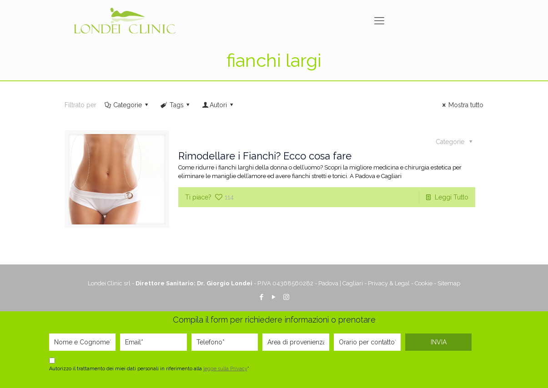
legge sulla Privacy (225, 369)
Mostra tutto (461, 105)
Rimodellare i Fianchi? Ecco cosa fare (265, 156)
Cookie (423, 283)
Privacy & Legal (389, 283)
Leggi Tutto (451, 197)
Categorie (127, 105)
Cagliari (352, 283)
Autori (218, 105)
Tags (175, 105)
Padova (328, 283)
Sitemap (448, 283)
